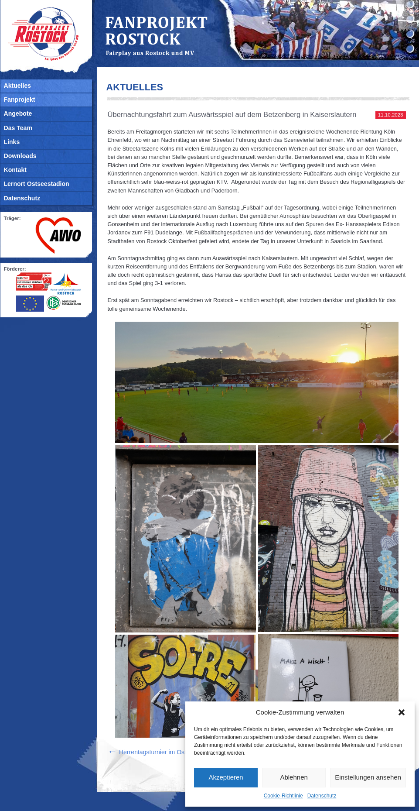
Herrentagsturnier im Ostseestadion (162, 752)
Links (12, 141)
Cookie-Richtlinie (283, 796)
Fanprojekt (19, 99)
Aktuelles (17, 85)
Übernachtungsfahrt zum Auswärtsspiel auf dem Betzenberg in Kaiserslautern (232, 114)
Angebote (18, 113)
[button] (401, 712)
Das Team (18, 127)
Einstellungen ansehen (368, 777)
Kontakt (15, 169)
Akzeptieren (225, 777)
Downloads (20, 155)
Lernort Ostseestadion (36, 183)
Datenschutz (322, 796)
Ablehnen (293, 777)
